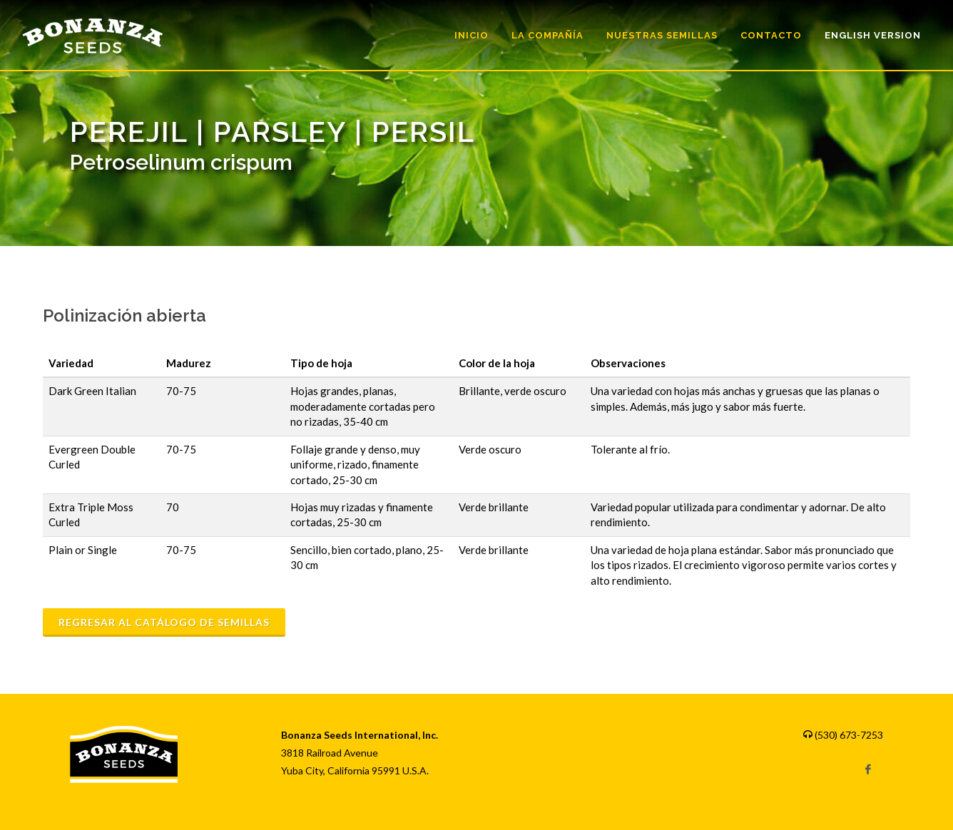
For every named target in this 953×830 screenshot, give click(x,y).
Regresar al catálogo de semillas (164, 622)
